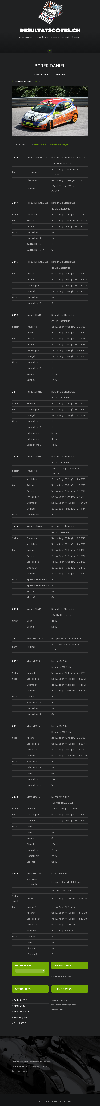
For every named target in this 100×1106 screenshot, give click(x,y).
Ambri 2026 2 (20, 1000)
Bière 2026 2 (20, 1023)
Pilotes (47, 74)
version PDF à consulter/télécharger (50, 144)
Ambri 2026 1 (20, 1006)
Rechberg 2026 (21, 1017)
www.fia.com (57, 1009)
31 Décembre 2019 (23, 81)
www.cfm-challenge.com (63, 1005)
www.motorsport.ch (61, 1000)
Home (36, 74)
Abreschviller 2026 (23, 1012)
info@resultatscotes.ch (62, 976)
